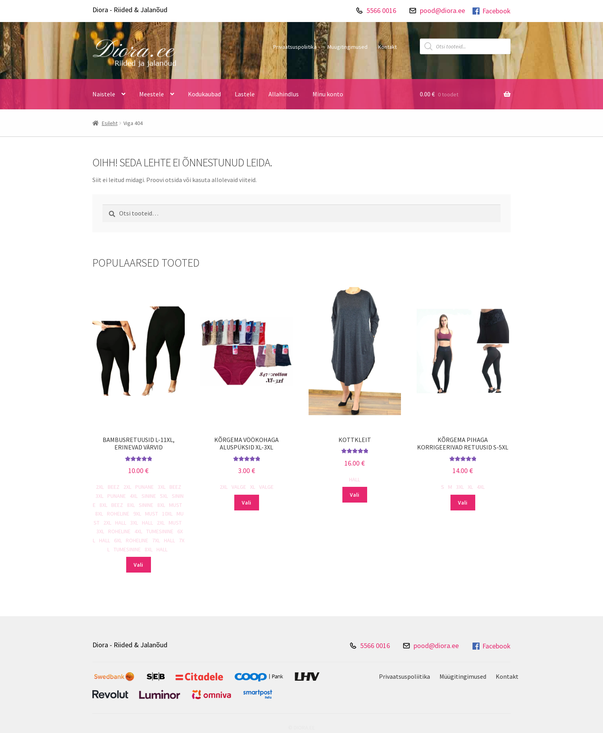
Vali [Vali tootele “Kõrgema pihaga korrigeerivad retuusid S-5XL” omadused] (462, 502)
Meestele (151, 94)
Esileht (110, 123)
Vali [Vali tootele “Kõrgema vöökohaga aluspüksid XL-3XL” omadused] (246, 502)
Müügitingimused (347, 46)
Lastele (245, 94)
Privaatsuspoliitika (294, 46)
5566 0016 (381, 10)
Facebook (491, 11)
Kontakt (387, 46)
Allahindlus (283, 94)
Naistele (103, 94)
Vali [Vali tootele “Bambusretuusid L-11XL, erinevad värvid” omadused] (138, 564)
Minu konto (328, 94)
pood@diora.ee (442, 10)
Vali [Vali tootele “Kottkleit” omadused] (354, 494)
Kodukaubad (204, 94)
